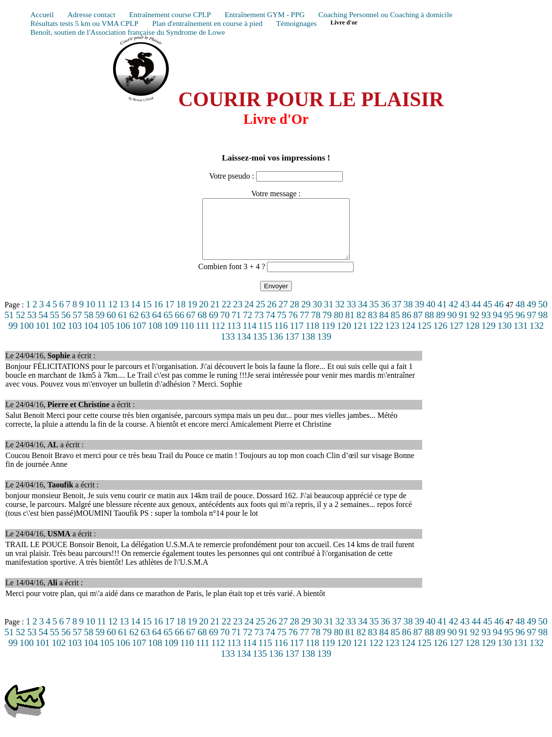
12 (113, 316)
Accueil (42, 14)
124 (408, 337)
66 (179, 327)
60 (111, 327)
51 (9, 327)
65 (168, 327)
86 (406, 327)
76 (293, 327)
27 (283, 316)
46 (499, 316)
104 (91, 337)
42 (453, 316)
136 (276, 348)
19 (192, 316)
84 (383, 327)
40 (430, 316)
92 (475, 327)
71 (236, 327)
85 (395, 327)
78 (315, 327)
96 (520, 327)
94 (497, 327)
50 (543, 316)
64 (156, 327)
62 (134, 327)
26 (271, 316)
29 (306, 316)
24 (249, 316)
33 (351, 316)
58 (88, 327)
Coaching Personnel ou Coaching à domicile (385, 14)
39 (419, 316)
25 (260, 316)
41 (442, 316)
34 (362, 316)
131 (521, 337)
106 (123, 337)
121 (360, 337)
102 (59, 337)
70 (225, 327)
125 (424, 337)
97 (531, 327)
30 (317, 316)
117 (297, 337)
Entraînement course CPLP (170, 14)
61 (122, 327)
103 (75, 337)
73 (259, 327)
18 (181, 316)
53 (31, 327)
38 (408, 316)
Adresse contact (92, 14)
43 (465, 316)
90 (451, 327)
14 (135, 316)
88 (429, 327)
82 (361, 327)
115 (265, 337)
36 (385, 316)
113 (233, 337)
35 (374, 316)
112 (218, 337)
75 (282, 327)
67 (190, 327)
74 (270, 327)
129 (488, 337)
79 (327, 327)
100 (27, 337)
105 (107, 337)
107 (139, 337)
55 (54, 327)
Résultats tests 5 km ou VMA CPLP (84, 23)
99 (13, 337)
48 (520, 316)
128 (472, 337)
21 (214, 316)
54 (43, 327)
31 (328, 316)
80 (338, 327)
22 (226, 316)
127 (456, 337)
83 (372, 327)
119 (328, 337)
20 (203, 316)
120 (344, 337)
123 (392, 337)
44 (476, 316)
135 (260, 348)
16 (158, 316)
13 (124, 316)
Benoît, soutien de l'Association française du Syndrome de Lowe (127, 32)
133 (228, 348)
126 (440, 337)
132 (536, 337)
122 (376, 337)
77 (304, 327)
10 (90, 316)
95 (508, 327)
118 (312, 337)
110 (187, 337)
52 (20, 327)
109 (171, 337)
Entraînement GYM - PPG (265, 14)
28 (294, 316)
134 (244, 348)
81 (350, 327)
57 (77, 327)
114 (249, 337)
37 (396, 316)
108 (155, 337)
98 (543, 327)
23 (237, 316)
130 (505, 337)
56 (66, 327)
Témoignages (296, 23)
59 (100, 327)
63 (145, 327)
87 (418, 327)
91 (463, 327)
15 (146, 316)
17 (169, 316)
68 (202, 327)
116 (281, 337)
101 (43, 337)
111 (202, 337)
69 (213, 327)
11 (101, 316)
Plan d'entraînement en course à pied (207, 23)
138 (308, 348)
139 (324, 348)
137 (292, 348)
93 (486, 327)
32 (339, 316)
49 (531, 316)
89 (440, 327)
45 (487, 316)
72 (247, 327)
